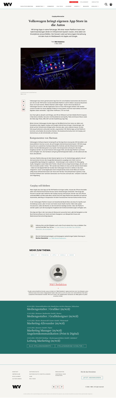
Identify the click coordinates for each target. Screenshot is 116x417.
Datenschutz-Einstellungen (40, 374)
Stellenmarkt (84, 2)
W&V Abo (74, 2)
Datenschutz (34, 371)
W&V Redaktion (60, 42)
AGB (30, 376)
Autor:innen (17, 378)
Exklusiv (94, 6)
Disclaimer (16, 376)
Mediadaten (60, 371)
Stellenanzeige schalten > (70, 346)
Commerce (50, 6)
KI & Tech (60, 6)
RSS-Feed (32, 378)
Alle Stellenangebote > (41, 346)
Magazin (86, 6)
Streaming (45, 255)
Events (76, 6)
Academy (69, 6)
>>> (50, 238)
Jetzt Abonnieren (92, 378)
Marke (72, 255)
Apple (55, 255)
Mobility (34, 255)
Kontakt (15, 371)
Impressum (16, 374)
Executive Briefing (27, 6)
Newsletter (95, 2)
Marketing (39, 6)
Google (63, 255)
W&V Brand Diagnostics (59, 238)
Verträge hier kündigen (61, 374)
